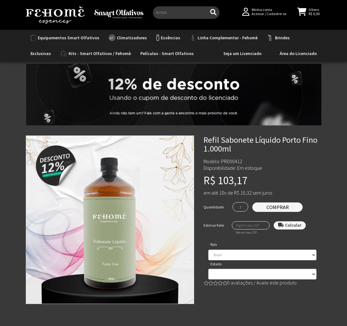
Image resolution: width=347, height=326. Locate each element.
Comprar (277, 207)
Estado (215, 264)
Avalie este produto (276, 282)
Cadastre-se (276, 16)
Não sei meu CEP (246, 233)
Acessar (258, 16)
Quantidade (214, 207)
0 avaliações (240, 282)
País (213, 244)
